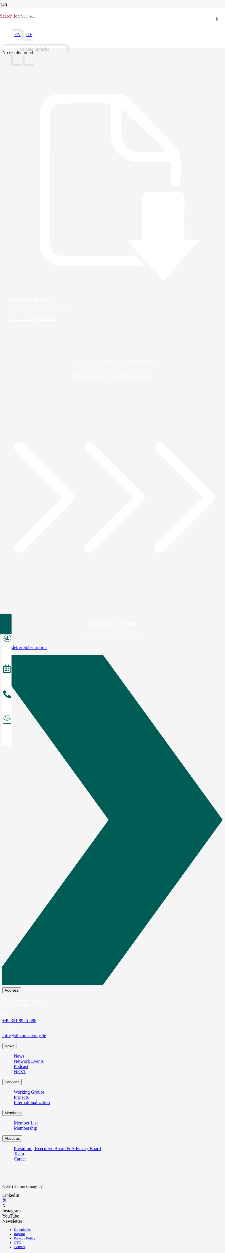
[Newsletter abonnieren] (7, 720)
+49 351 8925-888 (19, 1020)
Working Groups (29, 1092)
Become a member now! (112, 376)
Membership (25, 1128)
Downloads (22, 1230)
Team (19, 1153)
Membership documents (31, 299)
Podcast (21, 1066)
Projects (21, 1097)
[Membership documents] (112, 187)
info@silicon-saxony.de (24, 1035)
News (19, 1056)
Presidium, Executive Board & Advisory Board (57, 1148)
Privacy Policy (24, 1238)
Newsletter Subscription (24, 647)
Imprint (19, 1234)
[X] (4, 1200)
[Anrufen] (7, 695)
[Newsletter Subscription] (112, 821)
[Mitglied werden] (7, 639)
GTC (17, 1243)
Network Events (29, 1061)
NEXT (20, 1071)
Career (20, 1158)
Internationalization (32, 1102)
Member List (26, 1122)
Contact (19, 1247)
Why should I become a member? (40, 308)
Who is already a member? (33, 318)
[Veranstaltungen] (7, 669)
